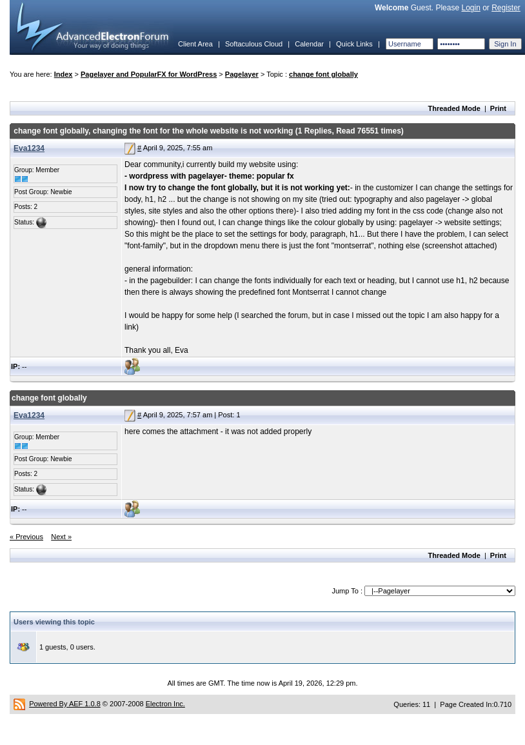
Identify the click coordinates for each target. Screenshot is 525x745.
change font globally (323, 74)
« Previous (26, 537)
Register (505, 7)
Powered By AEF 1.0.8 (65, 704)
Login (470, 7)
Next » (61, 537)
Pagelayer (242, 74)
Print (498, 108)
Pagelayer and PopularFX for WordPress (149, 74)
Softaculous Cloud (253, 44)
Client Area (195, 44)
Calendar (309, 44)
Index (63, 74)
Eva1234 (29, 148)
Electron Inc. (165, 704)
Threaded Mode (454, 108)
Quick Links (354, 44)
